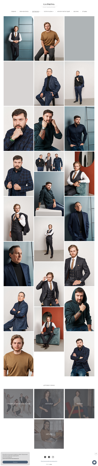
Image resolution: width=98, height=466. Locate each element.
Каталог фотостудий (63, 11)
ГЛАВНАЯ (13, 11)
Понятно (15, 462)
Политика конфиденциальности (49, 461)
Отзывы (84, 11)
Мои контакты (24, 11)
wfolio (50, 464)
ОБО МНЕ (76, 11)
